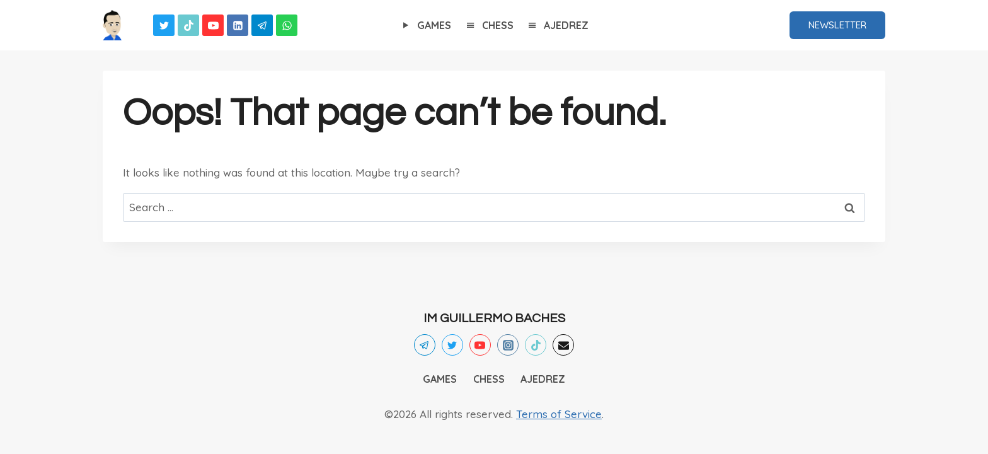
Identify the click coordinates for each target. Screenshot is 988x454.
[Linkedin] (237, 25)
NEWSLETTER (837, 25)
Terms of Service (559, 414)
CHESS (489, 26)
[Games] (112, 25)
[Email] (563, 345)
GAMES (425, 26)
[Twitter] (164, 25)
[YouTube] (213, 25)
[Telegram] (262, 25)
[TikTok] (188, 25)
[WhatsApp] (286, 25)
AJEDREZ (557, 26)
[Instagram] (508, 345)
